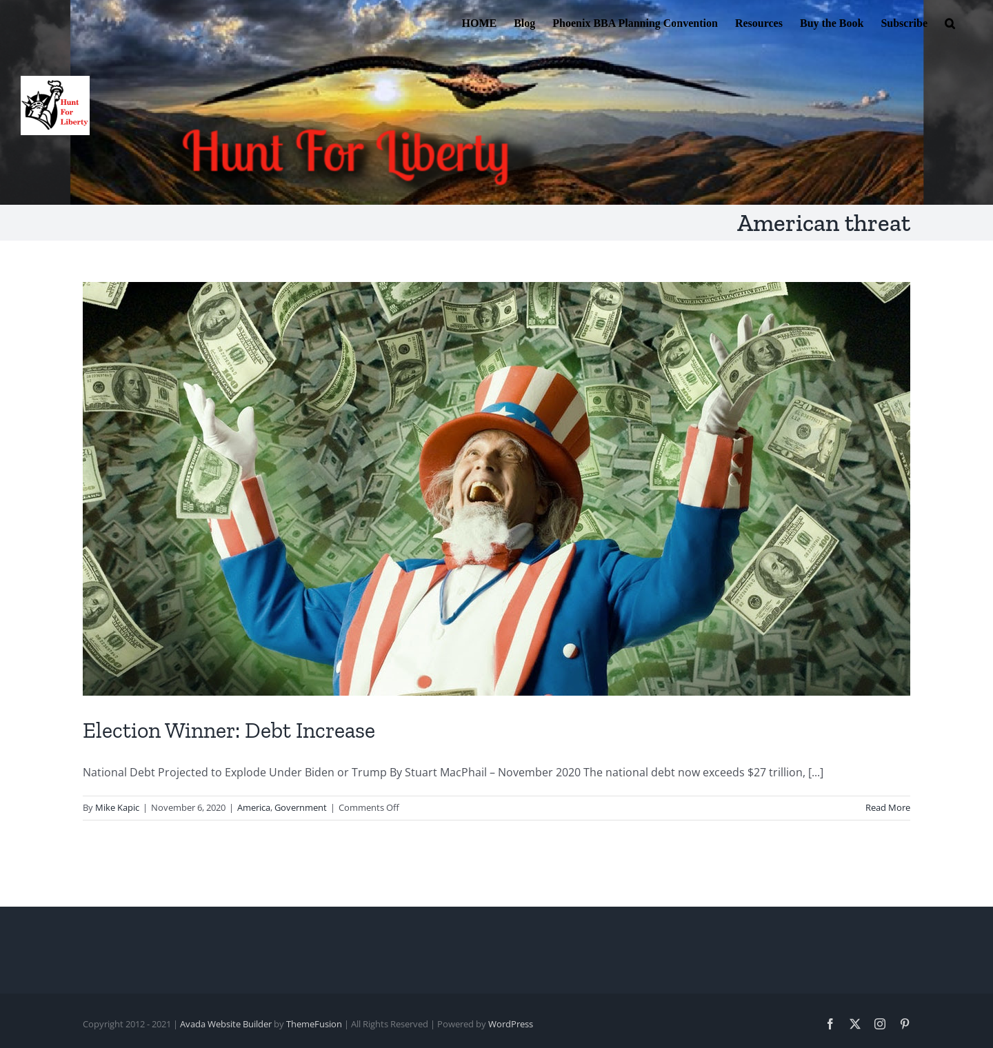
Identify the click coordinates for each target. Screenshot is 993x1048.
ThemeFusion (314, 1024)
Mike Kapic (117, 807)
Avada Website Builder (226, 1024)
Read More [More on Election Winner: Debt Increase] (887, 807)
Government (300, 807)
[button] (950, 22)
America (253, 807)
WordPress (510, 1024)
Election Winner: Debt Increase (229, 730)
